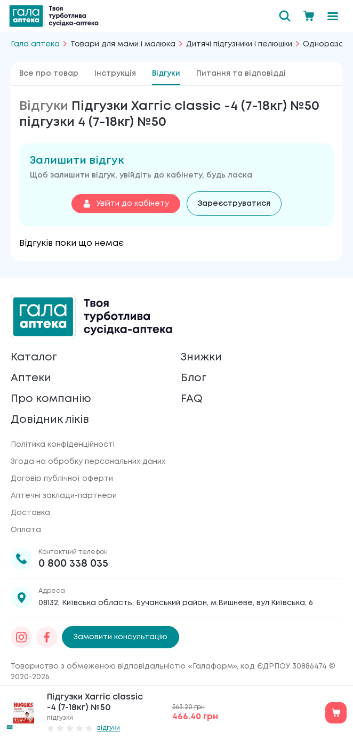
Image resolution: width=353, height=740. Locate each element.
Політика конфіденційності (63, 444)
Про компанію (51, 399)
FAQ (192, 399)
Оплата (26, 530)
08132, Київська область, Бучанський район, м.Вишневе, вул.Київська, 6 (175, 603)
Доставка (30, 513)
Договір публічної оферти (62, 479)
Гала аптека (35, 44)
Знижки (201, 357)
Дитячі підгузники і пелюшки (239, 44)
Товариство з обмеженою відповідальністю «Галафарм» (124, 666)
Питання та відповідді (241, 73)
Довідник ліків (50, 420)
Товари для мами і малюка (122, 44)
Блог (193, 378)
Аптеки (31, 378)
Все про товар (48, 73)
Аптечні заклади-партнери (64, 496)
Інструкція (115, 73)
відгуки (108, 728)
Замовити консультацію (120, 637)
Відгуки (166, 73)
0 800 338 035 (73, 564)
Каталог (34, 357)
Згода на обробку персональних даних (88, 462)
